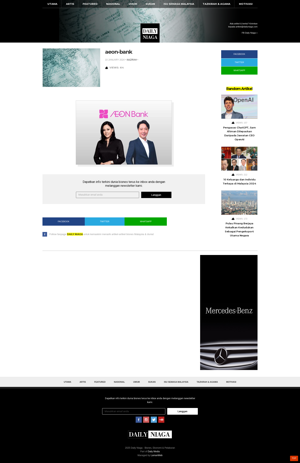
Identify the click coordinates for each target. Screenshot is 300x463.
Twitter (104, 221)
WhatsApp (146, 221)
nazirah (132, 59)
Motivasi (246, 3)
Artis (70, 3)
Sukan (150, 3)
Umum (133, 3)
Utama (52, 3)
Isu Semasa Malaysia (179, 3)
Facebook (63, 221)
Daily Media (154, 451)
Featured (90, 3)
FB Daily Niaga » (250, 33)
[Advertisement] (229, 312)
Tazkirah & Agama (216, 3)
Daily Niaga (150, 33)
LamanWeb (156, 455)
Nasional (113, 3)
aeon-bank (118, 52)
